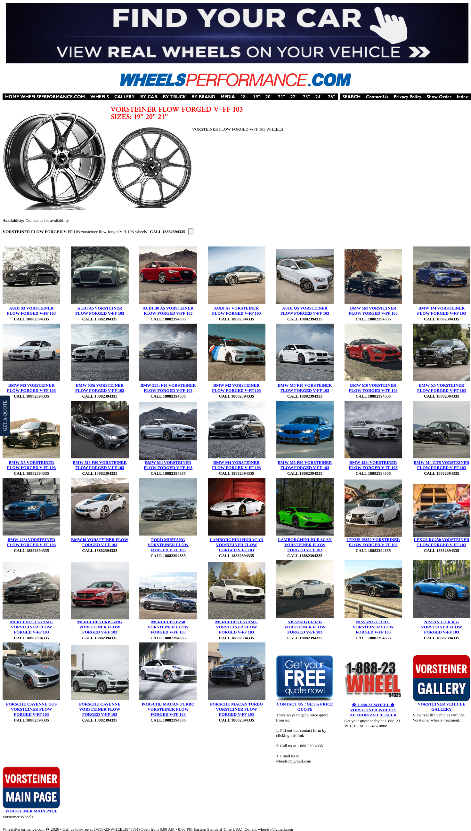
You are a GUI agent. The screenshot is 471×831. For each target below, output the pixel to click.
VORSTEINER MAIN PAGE (31, 811)
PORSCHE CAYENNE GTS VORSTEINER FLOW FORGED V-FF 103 (31, 709)
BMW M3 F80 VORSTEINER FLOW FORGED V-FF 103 (100, 465)
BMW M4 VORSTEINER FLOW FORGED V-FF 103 (168, 465)
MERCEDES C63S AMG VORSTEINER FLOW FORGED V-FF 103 (99, 626)
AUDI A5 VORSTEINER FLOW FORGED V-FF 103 (99, 311)
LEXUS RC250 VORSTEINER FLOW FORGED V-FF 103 (441, 542)
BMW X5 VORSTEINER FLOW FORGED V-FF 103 (441, 388)
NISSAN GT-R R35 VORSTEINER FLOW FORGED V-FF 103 (305, 626)
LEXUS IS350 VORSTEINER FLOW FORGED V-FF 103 (373, 542)
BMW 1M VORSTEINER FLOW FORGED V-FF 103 (373, 311)
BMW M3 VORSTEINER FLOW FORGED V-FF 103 (31, 388)
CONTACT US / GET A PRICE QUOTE (305, 707)
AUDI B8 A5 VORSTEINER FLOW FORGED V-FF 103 (168, 311)
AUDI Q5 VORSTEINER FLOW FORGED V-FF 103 (304, 311)
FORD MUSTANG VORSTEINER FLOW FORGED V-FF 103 (168, 544)
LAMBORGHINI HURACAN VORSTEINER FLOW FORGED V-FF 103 (237, 544)
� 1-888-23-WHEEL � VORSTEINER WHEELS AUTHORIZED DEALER (373, 709)
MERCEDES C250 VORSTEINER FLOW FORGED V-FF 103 (168, 626)
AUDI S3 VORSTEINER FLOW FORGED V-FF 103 (31, 311)
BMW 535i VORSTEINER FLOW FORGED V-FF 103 (99, 388)
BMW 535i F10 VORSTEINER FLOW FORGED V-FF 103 (168, 388)
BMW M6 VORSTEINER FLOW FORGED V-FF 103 (373, 388)
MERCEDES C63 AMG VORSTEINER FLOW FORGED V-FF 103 (31, 626)
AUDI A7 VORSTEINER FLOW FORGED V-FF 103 (236, 311)
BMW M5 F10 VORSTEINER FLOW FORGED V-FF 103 (305, 388)
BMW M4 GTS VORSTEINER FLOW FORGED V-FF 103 (441, 465)
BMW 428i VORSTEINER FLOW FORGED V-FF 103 (373, 465)
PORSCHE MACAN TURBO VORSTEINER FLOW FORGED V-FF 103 (168, 709)
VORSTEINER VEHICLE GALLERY (442, 707)
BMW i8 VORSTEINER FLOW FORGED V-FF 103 (99, 542)
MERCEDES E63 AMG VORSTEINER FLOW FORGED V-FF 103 (236, 626)
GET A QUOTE (4, 415)
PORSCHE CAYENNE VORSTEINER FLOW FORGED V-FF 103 (99, 709)
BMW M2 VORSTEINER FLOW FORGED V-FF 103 (236, 388)
